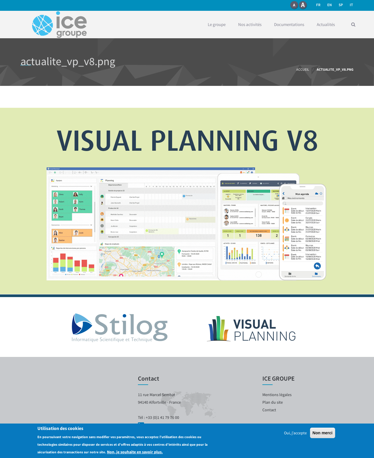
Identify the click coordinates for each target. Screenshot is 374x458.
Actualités (326, 24)
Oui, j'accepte (295, 433)
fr (318, 4)
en (329, 4)
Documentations (289, 24)
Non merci (323, 433)
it (351, 4)
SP (341, 4)
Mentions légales (277, 394)
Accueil (302, 69)
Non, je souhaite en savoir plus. (135, 451)
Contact (269, 409)
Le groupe (217, 24)
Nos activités (250, 24)
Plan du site (272, 402)
